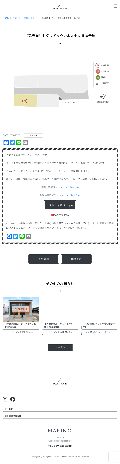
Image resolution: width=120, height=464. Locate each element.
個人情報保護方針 (12, 416)
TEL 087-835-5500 (60, 446)
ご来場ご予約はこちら (60, 205)
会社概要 (8, 409)
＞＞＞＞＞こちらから (67, 187)
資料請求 (43, 259)
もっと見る (60, 347)
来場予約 (76, 259)
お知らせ (33, 135)
